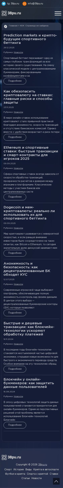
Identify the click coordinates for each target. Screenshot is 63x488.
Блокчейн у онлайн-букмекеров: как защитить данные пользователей (29, 383)
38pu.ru (42, 465)
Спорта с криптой (37, 474)
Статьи (26, 478)
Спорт (8, 470)
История (18, 470)
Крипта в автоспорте (46, 470)
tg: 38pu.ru (13, 4)
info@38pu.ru (35, 4)
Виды (28, 470)
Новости (18, 52)
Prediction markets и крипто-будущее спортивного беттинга (30, 39)
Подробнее (15, 81)
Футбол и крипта (15, 474)
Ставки (54, 474)
